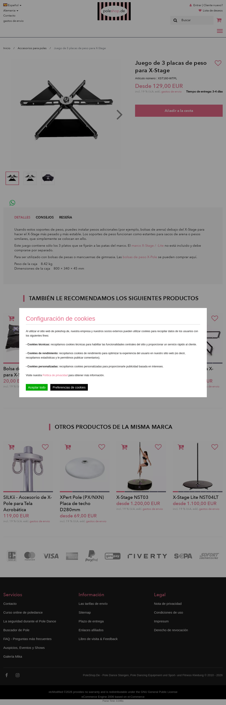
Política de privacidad (55, 375)
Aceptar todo (36, 387)
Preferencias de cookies (69, 387)
